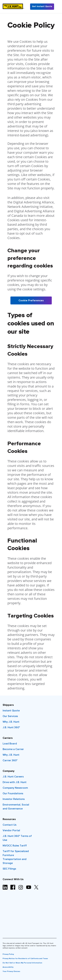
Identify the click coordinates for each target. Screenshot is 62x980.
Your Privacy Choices (11, 971)
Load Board (10, 743)
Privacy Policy (8, 954)
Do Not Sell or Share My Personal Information (22, 963)
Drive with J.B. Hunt (14, 782)
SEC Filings (9, 868)
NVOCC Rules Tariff (15, 845)
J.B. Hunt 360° (11, 727)
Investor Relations (14, 799)
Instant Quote (11, 710)
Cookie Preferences (31, 300)
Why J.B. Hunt (11, 721)
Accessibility (8, 967)
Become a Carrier (13, 749)
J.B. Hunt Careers (13, 776)
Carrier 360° (10, 760)
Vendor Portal (11, 830)
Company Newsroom (15, 788)
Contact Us (9, 824)
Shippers (8, 705)
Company (8, 771)
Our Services (10, 716)
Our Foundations (13, 793)
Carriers (8, 738)
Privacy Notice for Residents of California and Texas (25, 958)
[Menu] (58, 6)
